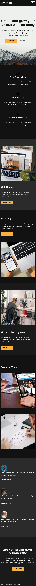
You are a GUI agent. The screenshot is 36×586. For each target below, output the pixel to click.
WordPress (16, 584)
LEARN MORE (11, 40)
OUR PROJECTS (24, 40)
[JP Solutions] (7, 3)
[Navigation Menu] (33, 2)
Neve (2, 584)
